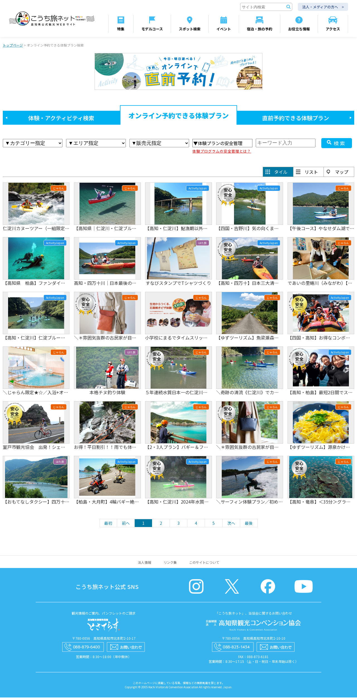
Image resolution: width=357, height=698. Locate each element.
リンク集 (170, 562)
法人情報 (144, 562)
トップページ (13, 45)
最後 (249, 523)
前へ (126, 523)
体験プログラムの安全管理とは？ (221, 151)
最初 (108, 523)
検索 (340, 143)
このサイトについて (204, 562)
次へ (231, 523)
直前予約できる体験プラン (295, 118)
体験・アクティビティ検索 (61, 118)
